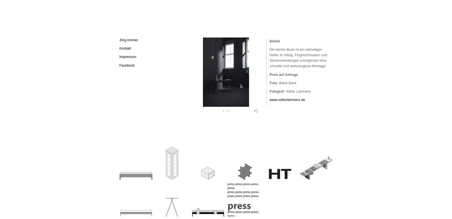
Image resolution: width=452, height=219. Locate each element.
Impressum (127, 57)
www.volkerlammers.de (287, 100)
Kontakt (125, 48)
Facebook (127, 65)
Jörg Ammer (128, 40)
